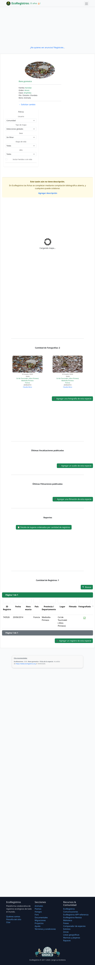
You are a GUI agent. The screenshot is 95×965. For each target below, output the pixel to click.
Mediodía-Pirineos (27, 381)
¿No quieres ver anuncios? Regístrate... (47, 47)
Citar (8, 922)
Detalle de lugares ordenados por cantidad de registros (43, 527)
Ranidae (28, 88)
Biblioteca (67, 920)
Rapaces (67, 940)
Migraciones (40, 920)
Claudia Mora (27, 387)
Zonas (66, 932)
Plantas (38, 909)
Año (21, 150)
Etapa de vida (21, 141)
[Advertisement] (47, 26)
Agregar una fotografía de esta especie (72, 398)
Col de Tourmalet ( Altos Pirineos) (27, 378)
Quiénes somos (13, 916)
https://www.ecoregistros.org (26, 664)
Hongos (38, 911)
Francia (27, 383)
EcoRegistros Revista (72, 917)
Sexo (21, 133)
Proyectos (39, 923)
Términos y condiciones (45, 929)
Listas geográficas (71, 934)
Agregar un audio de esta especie (74, 465)
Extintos (66, 929)
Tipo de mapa (21, 125)
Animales (39, 906)
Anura (27, 90)
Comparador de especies (74, 926)
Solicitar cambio (27, 104)
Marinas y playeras (71, 937)
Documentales (41, 917)
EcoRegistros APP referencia (75, 914)
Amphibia (27, 93)
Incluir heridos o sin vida (22, 159)
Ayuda (37, 926)
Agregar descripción (47, 193)
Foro (37, 914)
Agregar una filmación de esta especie (72, 499)
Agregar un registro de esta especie (73, 640)
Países (66, 923)
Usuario (21, 116)
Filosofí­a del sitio (13, 919)
